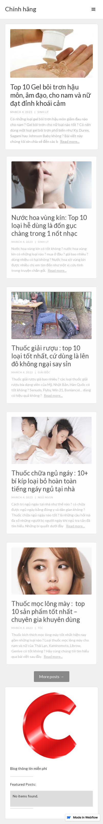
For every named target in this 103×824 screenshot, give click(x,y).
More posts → (51, 676)
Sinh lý (43, 111)
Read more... (70, 141)
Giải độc (44, 371)
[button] (93, 9)
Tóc (40, 627)
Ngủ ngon (45, 496)
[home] (19, 7)
